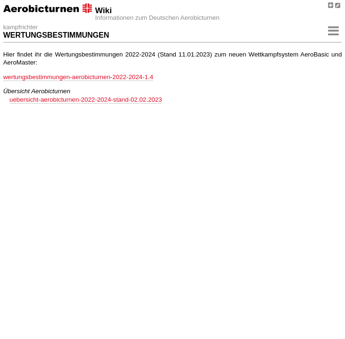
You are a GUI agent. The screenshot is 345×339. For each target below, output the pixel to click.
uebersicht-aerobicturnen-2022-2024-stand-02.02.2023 (85, 99)
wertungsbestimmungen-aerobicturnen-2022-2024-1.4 (78, 77)
